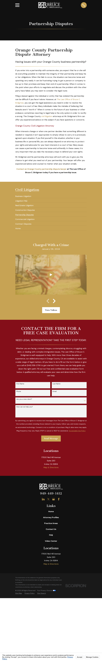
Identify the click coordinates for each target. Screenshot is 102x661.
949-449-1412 (51, 564)
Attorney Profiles (51, 589)
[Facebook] (58, 570)
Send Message (51, 438)
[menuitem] (23, 195)
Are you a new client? (24, 399)
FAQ (51, 606)
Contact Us (51, 600)
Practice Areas (51, 594)
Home (51, 583)
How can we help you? (24, 407)
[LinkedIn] (43, 570)
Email (55, 391)
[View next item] (54, 301)
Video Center (51, 612)
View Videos (51, 310)
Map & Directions (51, 538)
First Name (20, 384)
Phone (18, 391)
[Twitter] (48, 570)
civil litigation (46, 116)
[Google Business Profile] (53, 570)
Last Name (56, 384)
